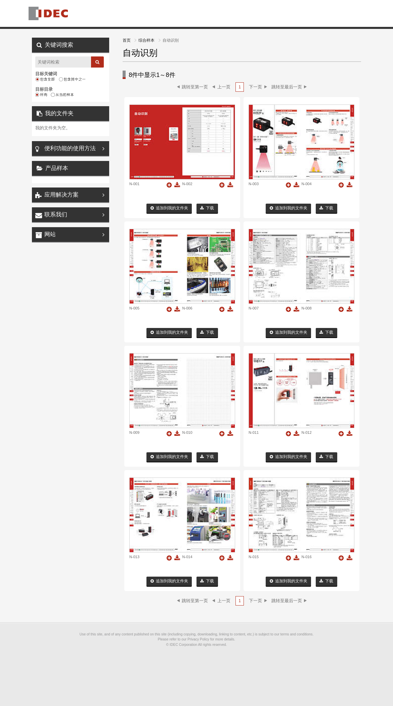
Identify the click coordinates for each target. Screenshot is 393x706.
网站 (50, 234)
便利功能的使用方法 (70, 148)
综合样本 (147, 40)
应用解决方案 (61, 195)
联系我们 (55, 214)
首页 (127, 40)
